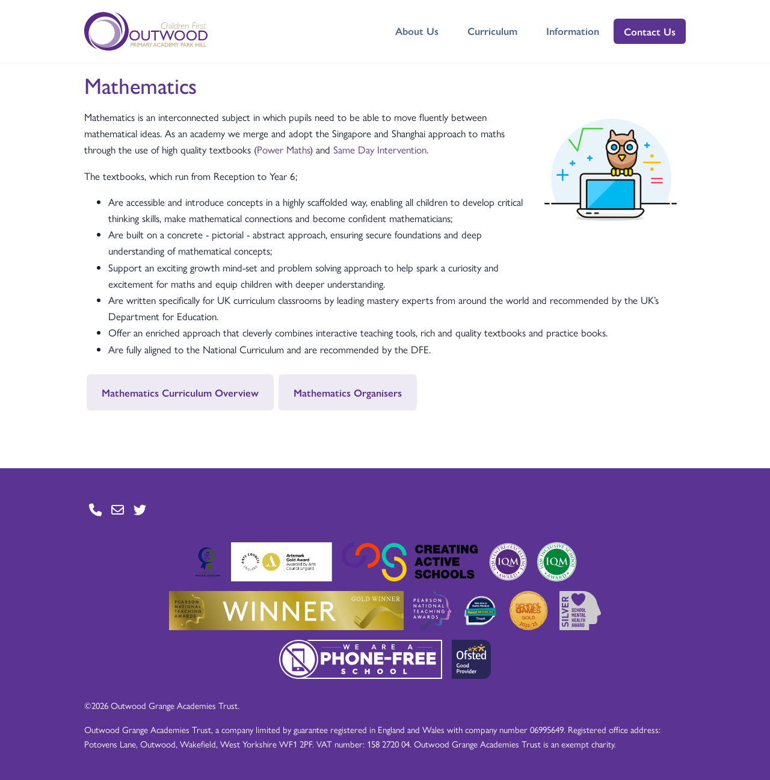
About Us (417, 30)
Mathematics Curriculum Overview (180, 392)
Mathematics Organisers (348, 392)
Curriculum (492, 30)
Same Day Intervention (380, 149)
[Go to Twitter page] (140, 510)
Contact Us (650, 31)
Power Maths (283, 149)
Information (572, 30)
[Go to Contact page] (95, 510)
